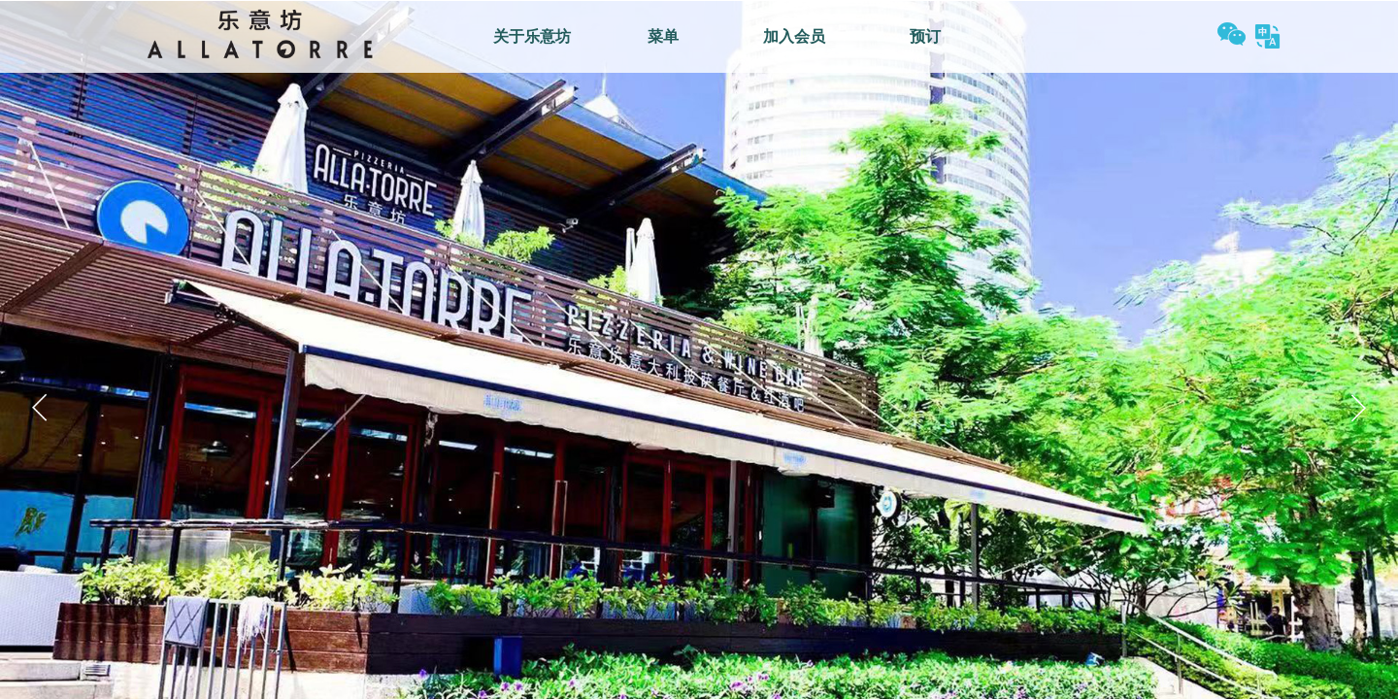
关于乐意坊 (532, 36)
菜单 (663, 36)
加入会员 (794, 36)
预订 (925, 36)
